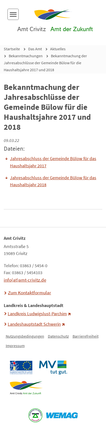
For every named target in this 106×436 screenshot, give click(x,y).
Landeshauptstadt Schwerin (34, 324)
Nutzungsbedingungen (25, 336)
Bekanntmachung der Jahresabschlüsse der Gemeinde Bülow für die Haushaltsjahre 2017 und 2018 (45, 62)
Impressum (15, 345)
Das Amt (35, 48)
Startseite (12, 48)
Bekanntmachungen (26, 55)
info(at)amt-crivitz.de (25, 280)
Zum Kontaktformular (29, 293)
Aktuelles (58, 48)
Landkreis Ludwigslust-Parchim (37, 313)
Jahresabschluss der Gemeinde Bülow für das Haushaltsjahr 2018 (53, 181)
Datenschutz (58, 336)
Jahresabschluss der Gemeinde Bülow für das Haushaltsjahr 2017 (53, 162)
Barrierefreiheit (86, 336)
